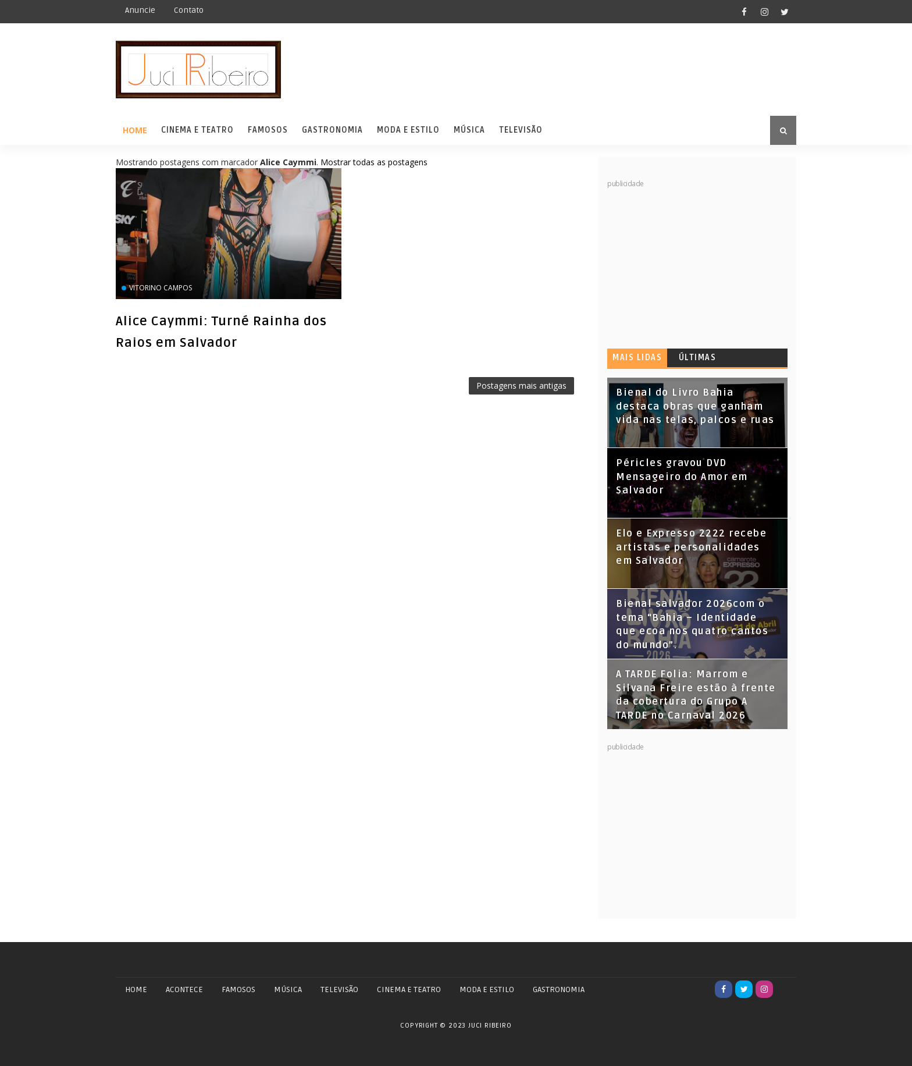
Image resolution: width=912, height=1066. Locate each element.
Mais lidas (637, 358)
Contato (189, 10)
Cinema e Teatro (197, 130)
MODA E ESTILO (486, 989)
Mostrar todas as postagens (374, 162)
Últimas (698, 358)
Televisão (521, 130)
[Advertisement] (694, 262)
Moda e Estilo (408, 130)
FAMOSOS (238, 989)
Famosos (268, 130)
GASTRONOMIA (559, 989)
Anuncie (140, 10)
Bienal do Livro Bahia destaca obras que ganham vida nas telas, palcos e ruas (695, 406)
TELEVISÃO (339, 989)
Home (135, 130)
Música (469, 130)
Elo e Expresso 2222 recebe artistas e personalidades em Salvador (691, 547)
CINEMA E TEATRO (409, 989)
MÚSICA (288, 989)
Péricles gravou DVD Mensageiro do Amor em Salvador (682, 476)
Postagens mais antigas (521, 385)
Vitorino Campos (160, 288)
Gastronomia (332, 130)
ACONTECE (184, 989)
